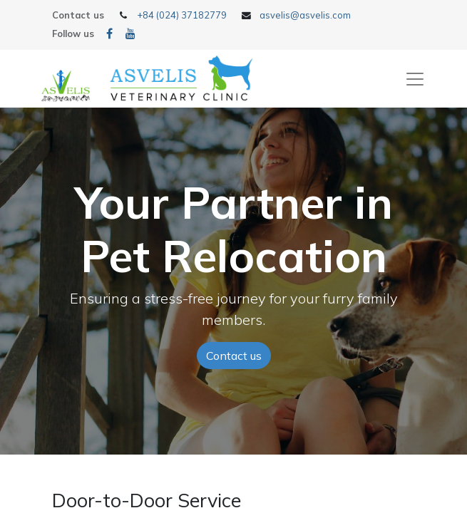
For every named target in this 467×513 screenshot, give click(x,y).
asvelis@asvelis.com (305, 15)
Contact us (234, 355)
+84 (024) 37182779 (182, 15)
